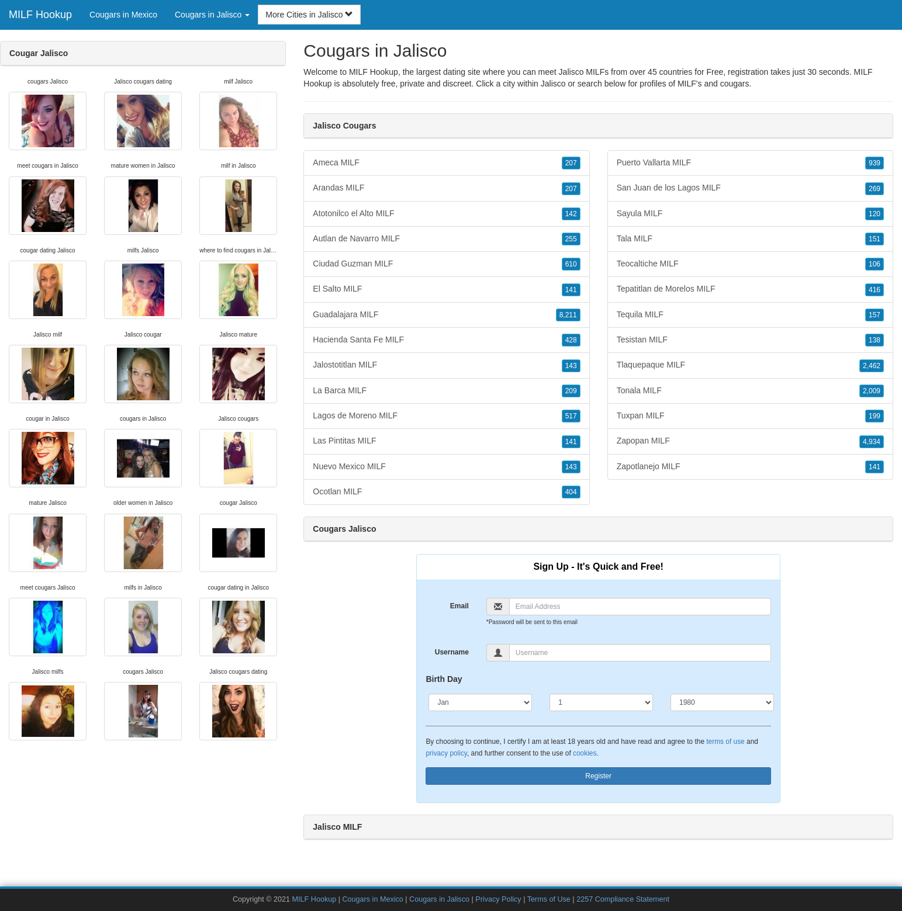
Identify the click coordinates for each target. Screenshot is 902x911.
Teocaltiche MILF (750, 264)
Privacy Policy (498, 899)
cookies (584, 753)
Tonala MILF (750, 391)
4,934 (871, 442)
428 (571, 340)
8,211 (568, 315)
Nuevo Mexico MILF (446, 466)
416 (874, 290)
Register (598, 776)
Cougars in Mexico (123, 14)
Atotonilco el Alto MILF (446, 213)
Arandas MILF (446, 188)
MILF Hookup (40, 14)
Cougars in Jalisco (439, 899)
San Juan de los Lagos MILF (750, 188)
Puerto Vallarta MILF (750, 163)
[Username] (640, 652)
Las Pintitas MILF (446, 441)
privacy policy (446, 753)
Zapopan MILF (750, 441)
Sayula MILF (750, 213)
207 (571, 163)
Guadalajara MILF (446, 315)
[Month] (480, 702)
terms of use (725, 741)
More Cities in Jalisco (309, 14)
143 (571, 366)
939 (874, 163)
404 (571, 492)
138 (874, 340)
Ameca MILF (446, 163)
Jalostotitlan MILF (446, 365)
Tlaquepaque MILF (750, 365)
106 (874, 264)
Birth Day (444, 679)
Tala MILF (750, 239)
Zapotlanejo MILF (750, 466)
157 (874, 315)
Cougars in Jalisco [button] (212, 14)
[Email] (640, 606)
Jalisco (553, 83)
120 (874, 214)
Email (459, 606)
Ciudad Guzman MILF (446, 264)
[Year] (722, 702)
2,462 (871, 366)
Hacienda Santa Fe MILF (446, 340)
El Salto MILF (446, 289)
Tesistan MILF (750, 340)
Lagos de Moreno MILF (446, 416)
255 (571, 239)
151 (874, 239)
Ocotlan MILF (446, 492)
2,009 (871, 391)
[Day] (601, 702)
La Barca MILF (446, 391)
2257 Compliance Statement (622, 899)
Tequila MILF (750, 315)
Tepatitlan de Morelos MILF (750, 289)
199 (874, 416)
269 (874, 189)
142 (571, 214)
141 (571, 290)
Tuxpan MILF (750, 416)
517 (571, 416)
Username (452, 652)
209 (571, 391)
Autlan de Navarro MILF (446, 239)
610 (571, 264)
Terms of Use (549, 899)
